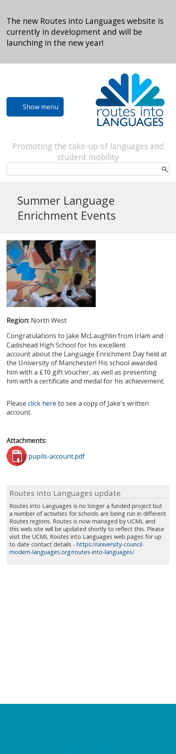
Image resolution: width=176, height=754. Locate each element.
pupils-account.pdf (56, 455)
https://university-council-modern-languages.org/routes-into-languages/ (76, 548)
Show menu (40, 106)
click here (43, 403)
